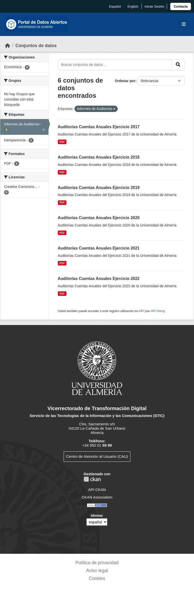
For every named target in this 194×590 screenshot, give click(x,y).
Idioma (96, 515)
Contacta (181, 6)
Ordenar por (125, 81)
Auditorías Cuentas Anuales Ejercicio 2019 (99, 187)
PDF (62, 141)
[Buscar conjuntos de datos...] (115, 64)
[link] (180, 6)
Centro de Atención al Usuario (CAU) (97, 456)
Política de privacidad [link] (96, 562)
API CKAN (97, 489)
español (115, 6)
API (141, 311)
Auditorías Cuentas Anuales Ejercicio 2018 (99, 157)
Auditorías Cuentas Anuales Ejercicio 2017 (99, 127)
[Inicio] (7, 45)
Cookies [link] (97, 578)
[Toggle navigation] (184, 24)
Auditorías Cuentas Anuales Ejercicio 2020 (99, 218)
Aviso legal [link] (97, 570)
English (133, 6)
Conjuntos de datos (36, 45)
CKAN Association (97, 497)
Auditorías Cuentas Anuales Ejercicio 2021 (99, 248)
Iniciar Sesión (154, 6)
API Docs (157, 311)
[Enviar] (178, 64)
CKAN (92, 479)
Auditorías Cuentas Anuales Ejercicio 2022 (99, 278)
